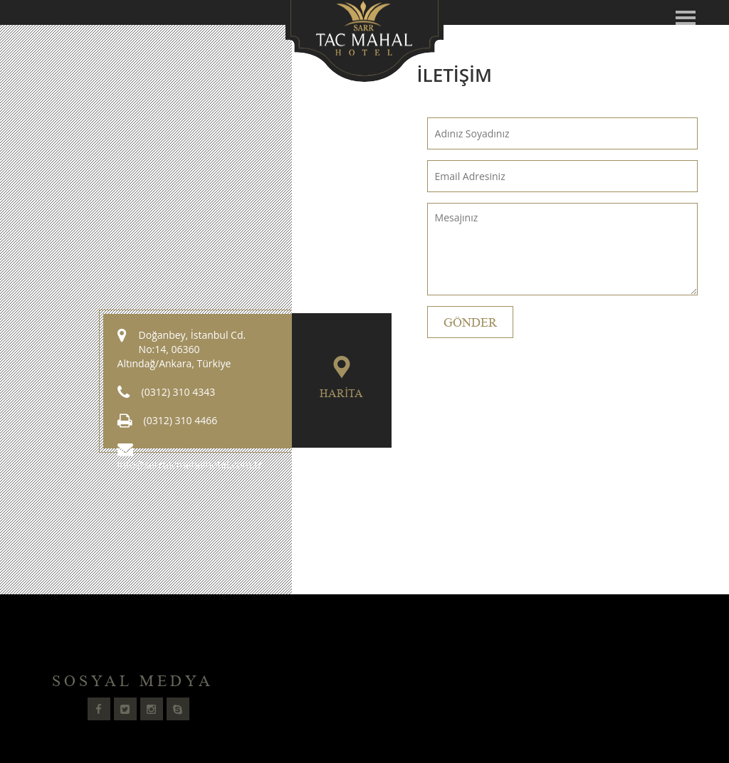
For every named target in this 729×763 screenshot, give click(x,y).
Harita (341, 393)
